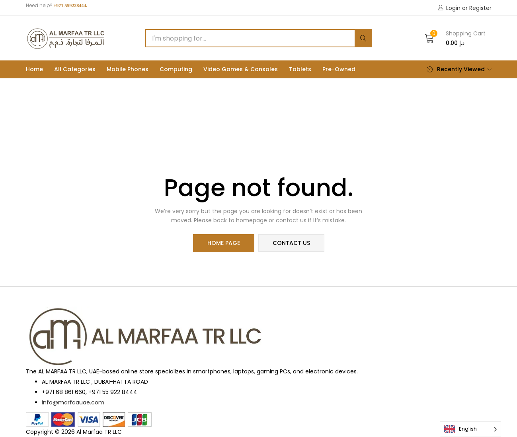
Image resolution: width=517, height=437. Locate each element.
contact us (291, 243)
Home (34, 69)
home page (223, 243)
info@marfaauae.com (73, 402)
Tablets (300, 69)
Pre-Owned (338, 69)
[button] (455, 38)
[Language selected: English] (470, 429)
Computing (176, 69)
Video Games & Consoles (240, 69)
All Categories (75, 69)
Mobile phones (127, 69)
